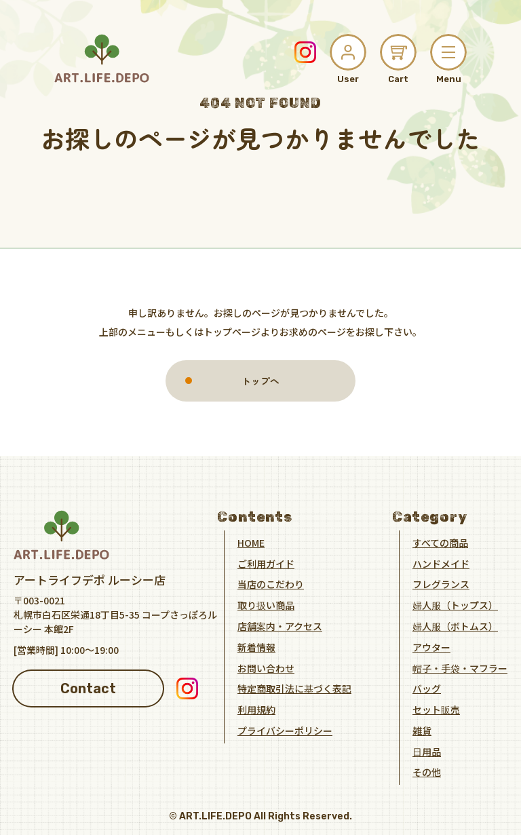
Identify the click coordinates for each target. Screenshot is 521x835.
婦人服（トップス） (455, 604)
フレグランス (440, 584)
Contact (88, 688)
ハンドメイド (440, 563)
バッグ (426, 688)
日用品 (426, 751)
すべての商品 (440, 542)
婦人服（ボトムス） (455, 625)
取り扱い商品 (265, 604)
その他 (426, 772)
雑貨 (421, 730)
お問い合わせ (265, 667)
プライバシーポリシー (284, 730)
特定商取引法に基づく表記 (294, 688)
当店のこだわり (270, 584)
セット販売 (436, 709)
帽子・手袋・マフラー (459, 667)
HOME (251, 542)
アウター (431, 646)
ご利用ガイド (265, 563)
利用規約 (256, 709)
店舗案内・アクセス (279, 625)
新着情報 (256, 646)
